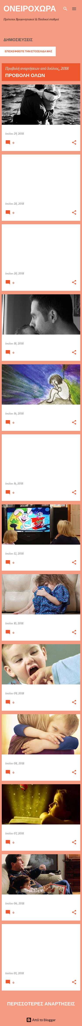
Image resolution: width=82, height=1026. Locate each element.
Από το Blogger (41, 1020)
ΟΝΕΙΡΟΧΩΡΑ (29, 8)
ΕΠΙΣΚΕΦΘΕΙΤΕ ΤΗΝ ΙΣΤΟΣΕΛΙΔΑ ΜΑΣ (28, 51)
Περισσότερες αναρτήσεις (41, 1004)
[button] (74, 143)
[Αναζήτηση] (65, 9)
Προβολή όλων (25, 75)
